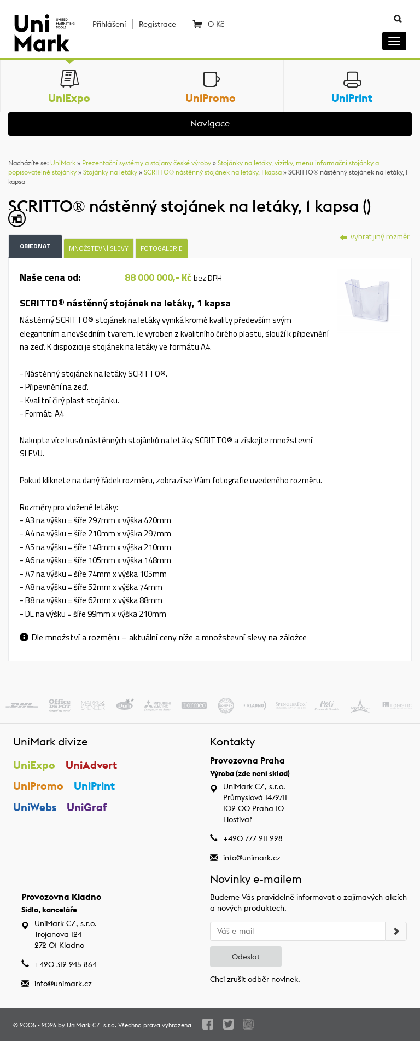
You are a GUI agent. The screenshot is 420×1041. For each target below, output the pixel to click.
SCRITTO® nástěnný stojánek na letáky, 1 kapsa (213, 172)
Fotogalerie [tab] (162, 248)
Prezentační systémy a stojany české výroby (146, 163)
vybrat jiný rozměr (375, 236)
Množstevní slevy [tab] (99, 248)
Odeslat (246, 956)
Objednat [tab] (35, 246)
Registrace (157, 24)
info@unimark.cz (252, 857)
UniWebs (34, 807)
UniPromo (38, 786)
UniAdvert (91, 765)
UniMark (62, 163)
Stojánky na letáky (110, 172)
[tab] (368, 299)
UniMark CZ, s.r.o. (91, 1025)
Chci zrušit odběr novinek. (255, 979)
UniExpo (34, 765)
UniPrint (94, 786)
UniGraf (87, 807)
